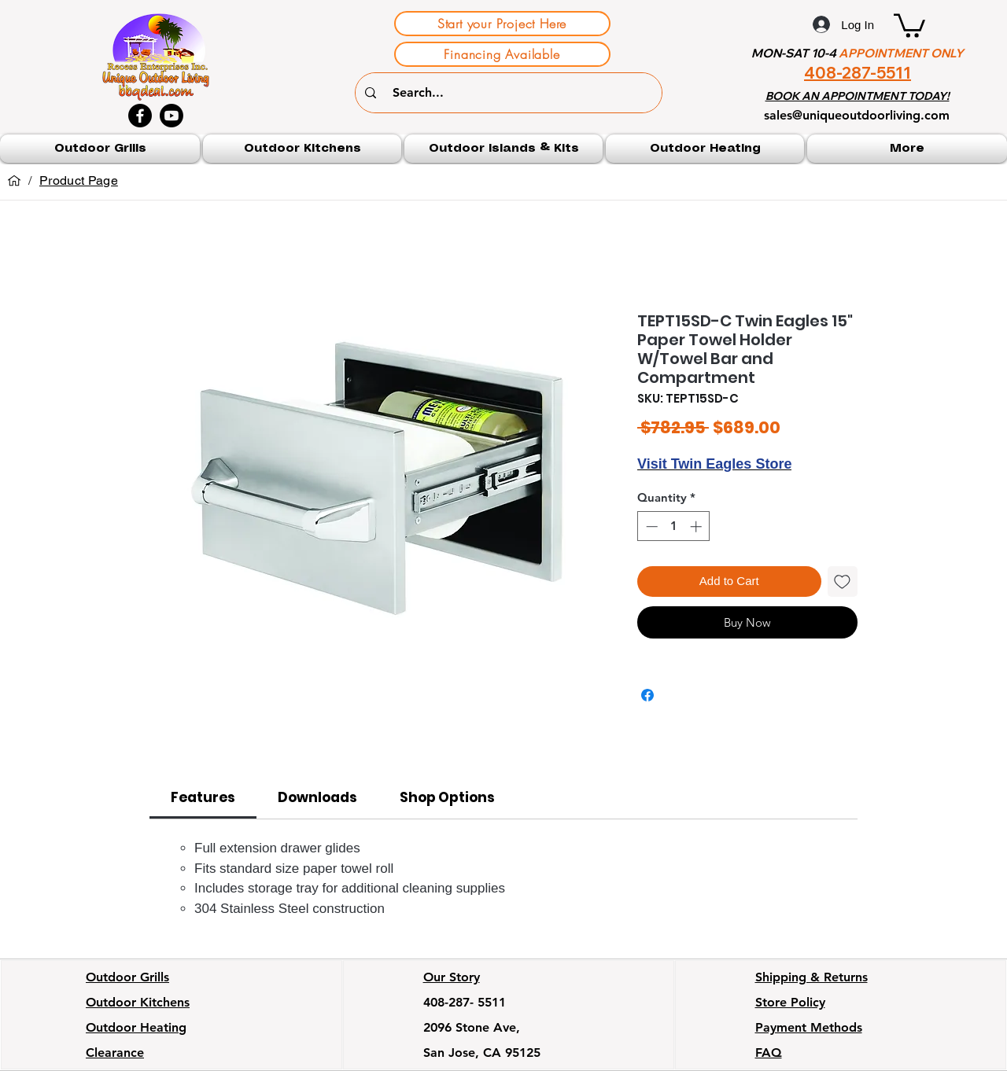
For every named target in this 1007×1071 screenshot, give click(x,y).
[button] (909, 24)
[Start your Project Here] (502, 23)
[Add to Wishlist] (843, 581)
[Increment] (697, 526)
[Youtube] (171, 115)
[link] (203, 797)
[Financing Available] (502, 54)
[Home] (14, 181)
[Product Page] (78, 181)
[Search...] (511, 92)
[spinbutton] (674, 526)
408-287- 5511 (464, 1002)
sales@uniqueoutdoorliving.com (857, 115)
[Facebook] (140, 115)
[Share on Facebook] (647, 695)
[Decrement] (650, 526)
